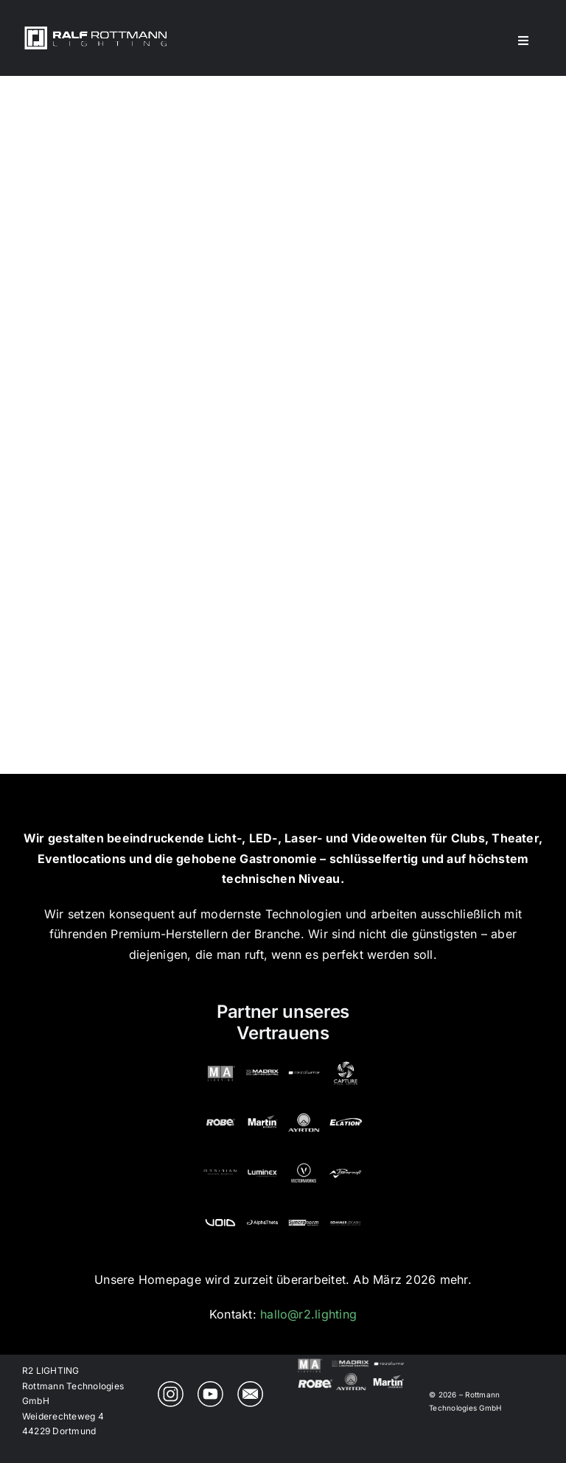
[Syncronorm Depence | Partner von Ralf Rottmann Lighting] (303, 1211)
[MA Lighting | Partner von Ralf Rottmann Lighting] (220, 1061)
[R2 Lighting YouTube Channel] (210, 1387)
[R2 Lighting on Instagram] (171, 1387)
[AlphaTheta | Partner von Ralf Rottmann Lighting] (262, 1211)
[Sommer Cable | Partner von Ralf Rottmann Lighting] (345, 1211)
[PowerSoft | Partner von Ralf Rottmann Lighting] (345, 1160)
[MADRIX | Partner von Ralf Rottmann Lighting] (262, 1061)
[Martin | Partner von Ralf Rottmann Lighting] (262, 1110)
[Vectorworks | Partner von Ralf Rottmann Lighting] (303, 1160)
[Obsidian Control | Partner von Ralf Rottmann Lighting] (220, 1160)
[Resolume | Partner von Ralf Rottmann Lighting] (303, 1061)
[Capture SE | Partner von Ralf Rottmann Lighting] (345, 1061)
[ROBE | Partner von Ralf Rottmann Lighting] (220, 1110)
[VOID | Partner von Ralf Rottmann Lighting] (220, 1211)
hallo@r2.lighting (308, 1314)
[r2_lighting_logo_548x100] (96, 30)
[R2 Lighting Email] (250, 1387)
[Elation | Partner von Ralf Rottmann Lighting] (345, 1110)
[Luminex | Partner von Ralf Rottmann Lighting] (262, 1160)
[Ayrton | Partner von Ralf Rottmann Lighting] (303, 1110)
